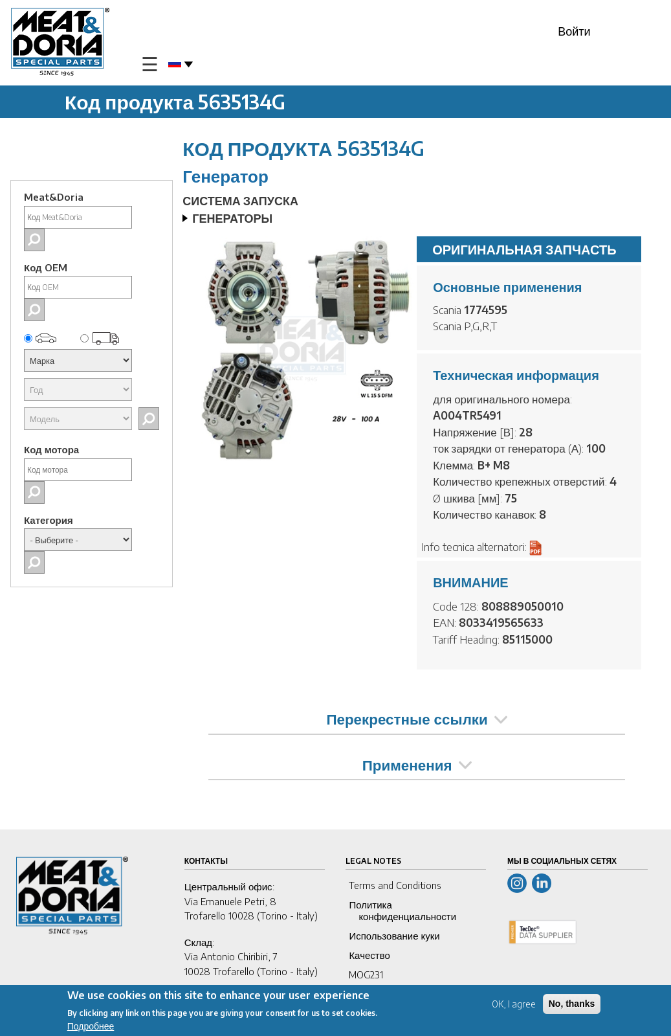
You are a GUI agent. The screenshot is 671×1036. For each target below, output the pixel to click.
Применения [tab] (417, 765)
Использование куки (394, 935)
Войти (574, 30)
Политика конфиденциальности (402, 910)
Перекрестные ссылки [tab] (416, 719)
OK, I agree (514, 1003)
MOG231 (366, 974)
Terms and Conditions (395, 885)
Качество (369, 955)
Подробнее (91, 1026)
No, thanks (572, 1003)
